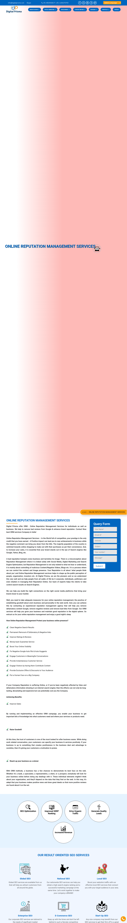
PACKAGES (93, 9)
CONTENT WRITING (80, 9)
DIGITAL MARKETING (50, 9)
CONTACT (116, 9)
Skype (28, 3)
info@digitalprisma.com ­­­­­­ (15, 3)
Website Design (34, 9)
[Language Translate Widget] (112, 2)
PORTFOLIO (105, 9)
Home (84, 512)
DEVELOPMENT (65, 9)
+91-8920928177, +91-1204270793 (55, 3)
